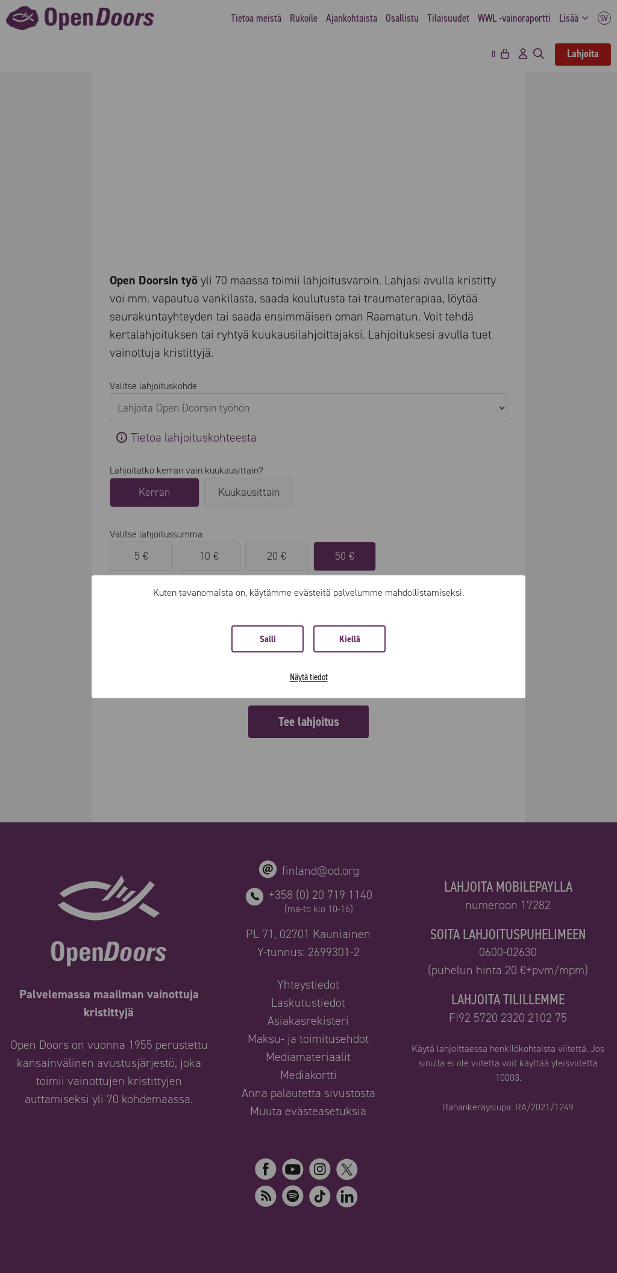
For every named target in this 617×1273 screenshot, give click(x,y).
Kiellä (349, 639)
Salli (268, 639)
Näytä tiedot (309, 677)
